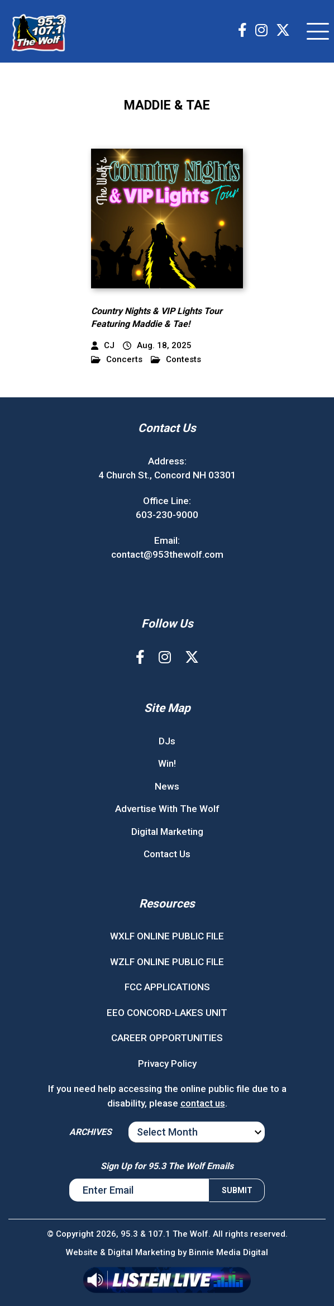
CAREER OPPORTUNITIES (167, 1037)
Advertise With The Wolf (167, 808)
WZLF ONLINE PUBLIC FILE (167, 961)
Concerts (116, 359)
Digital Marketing (167, 831)
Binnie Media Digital (228, 1252)
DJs (167, 741)
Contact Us (167, 853)
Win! (167, 763)
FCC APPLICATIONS (167, 986)
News (167, 786)
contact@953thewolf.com (167, 554)
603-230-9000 (167, 514)
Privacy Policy (167, 1063)
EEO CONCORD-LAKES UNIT (167, 1012)
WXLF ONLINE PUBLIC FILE (167, 936)
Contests (176, 359)
